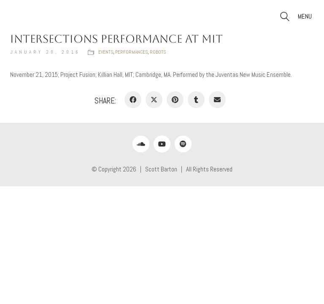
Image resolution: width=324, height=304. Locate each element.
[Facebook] (132, 99)
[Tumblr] (196, 99)
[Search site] (284, 17)
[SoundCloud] (140, 144)
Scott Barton (161, 169)
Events (105, 52)
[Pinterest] (175, 99)
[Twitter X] (154, 99)
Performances (131, 52)
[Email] (217, 99)
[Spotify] (183, 144)
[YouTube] (162, 144)
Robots (158, 52)
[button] (306, 16)
